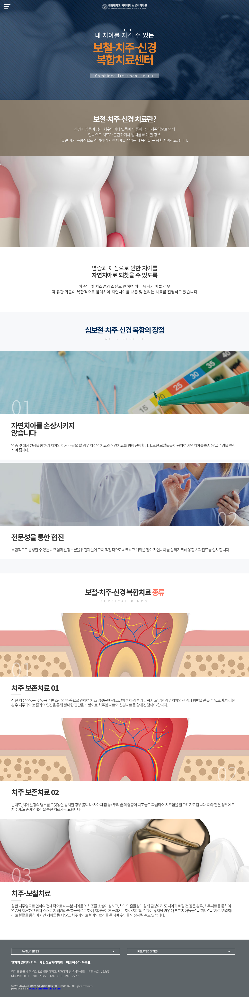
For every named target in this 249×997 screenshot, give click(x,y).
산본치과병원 (124, 7)
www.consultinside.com (45, 988)
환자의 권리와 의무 (23, 962)
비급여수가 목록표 (78, 962)
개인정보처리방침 (51, 962)
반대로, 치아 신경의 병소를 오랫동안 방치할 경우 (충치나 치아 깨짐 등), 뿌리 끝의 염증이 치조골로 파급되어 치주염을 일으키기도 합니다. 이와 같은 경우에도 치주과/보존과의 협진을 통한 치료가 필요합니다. (122, 807)
